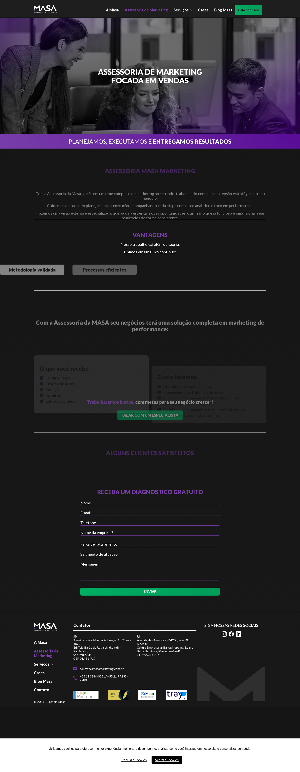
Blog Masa (223, 9)
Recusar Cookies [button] (134, 760)
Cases (203, 9)
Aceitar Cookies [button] (167, 760)
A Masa (112, 9)
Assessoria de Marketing (146, 9)
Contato (41, 689)
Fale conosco (250, 9)
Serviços (183, 9)
